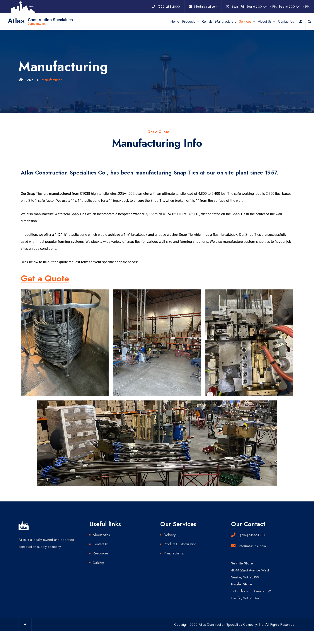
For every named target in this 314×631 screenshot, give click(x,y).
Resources (100, 553)
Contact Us (286, 21)
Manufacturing (174, 553)
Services (245, 21)
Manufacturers (225, 21)
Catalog (98, 562)
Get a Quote (45, 278)
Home (174, 21)
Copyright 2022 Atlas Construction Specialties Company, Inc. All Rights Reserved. (234, 624)
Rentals (207, 21)
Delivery (170, 534)
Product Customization (180, 543)
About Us (264, 21)
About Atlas (101, 534)
